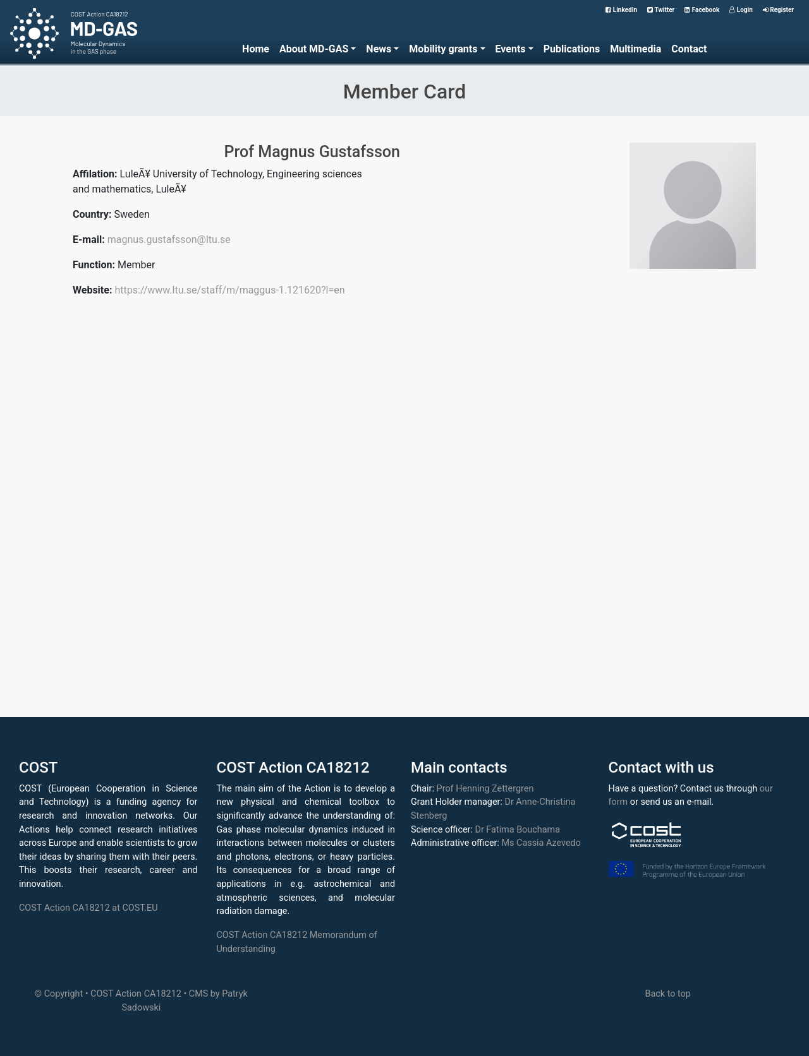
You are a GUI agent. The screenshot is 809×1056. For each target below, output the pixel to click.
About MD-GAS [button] (313, 49)
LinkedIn (621, 9)
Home (255, 49)
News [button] (378, 49)
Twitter (660, 9)
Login (741, 9)
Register (778, 9)
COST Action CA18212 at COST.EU (88, 908)
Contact (689, 49)
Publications (572, 49)
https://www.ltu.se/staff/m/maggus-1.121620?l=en (229, 290)
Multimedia (635, 49)
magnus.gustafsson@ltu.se (169, 240)
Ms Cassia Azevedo (541, 843)
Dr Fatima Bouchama (517, 829)
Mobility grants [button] (443, 49)
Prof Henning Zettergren (485, 788)
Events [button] (511, 49)
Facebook (701, 9)
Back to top (667, 993)
